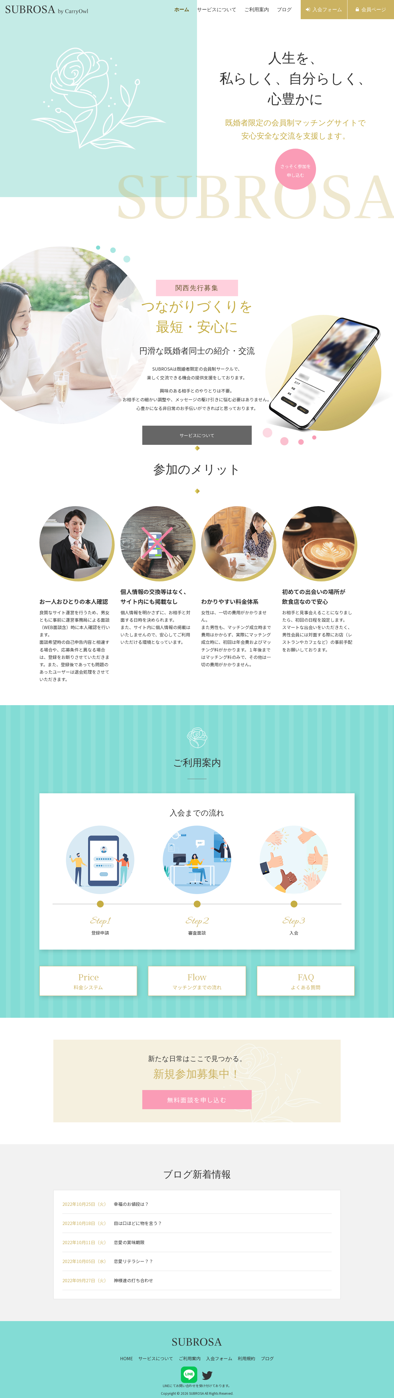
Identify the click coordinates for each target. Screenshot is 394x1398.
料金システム (88, 981)
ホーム (181, 9)
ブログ (284, 9)
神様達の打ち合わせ (133, 1280)
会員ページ (373, 9)
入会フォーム (327, 9)
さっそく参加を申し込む (295, 170)
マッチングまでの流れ (197, 981)
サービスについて (216, 9)
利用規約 (246, 1358)
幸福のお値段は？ (131, 1204)
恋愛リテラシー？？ (133, 1261)
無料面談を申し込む (197, 1099)
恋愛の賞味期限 (129, 1242)
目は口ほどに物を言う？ (138, 1223)
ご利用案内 (256, 9)
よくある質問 (306, 981)
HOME (126, 1358)
